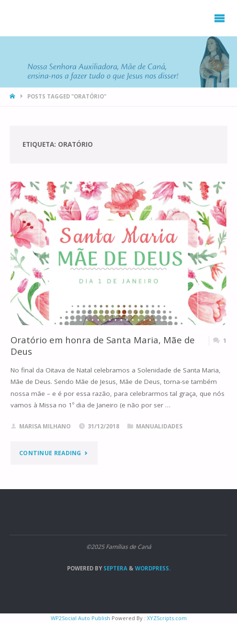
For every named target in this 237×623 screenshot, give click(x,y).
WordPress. (152, 568)
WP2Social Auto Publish (80, 618)
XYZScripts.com (167, 618)
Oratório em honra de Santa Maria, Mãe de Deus (103, 345)
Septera (114, 568)
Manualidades (159, 426)
